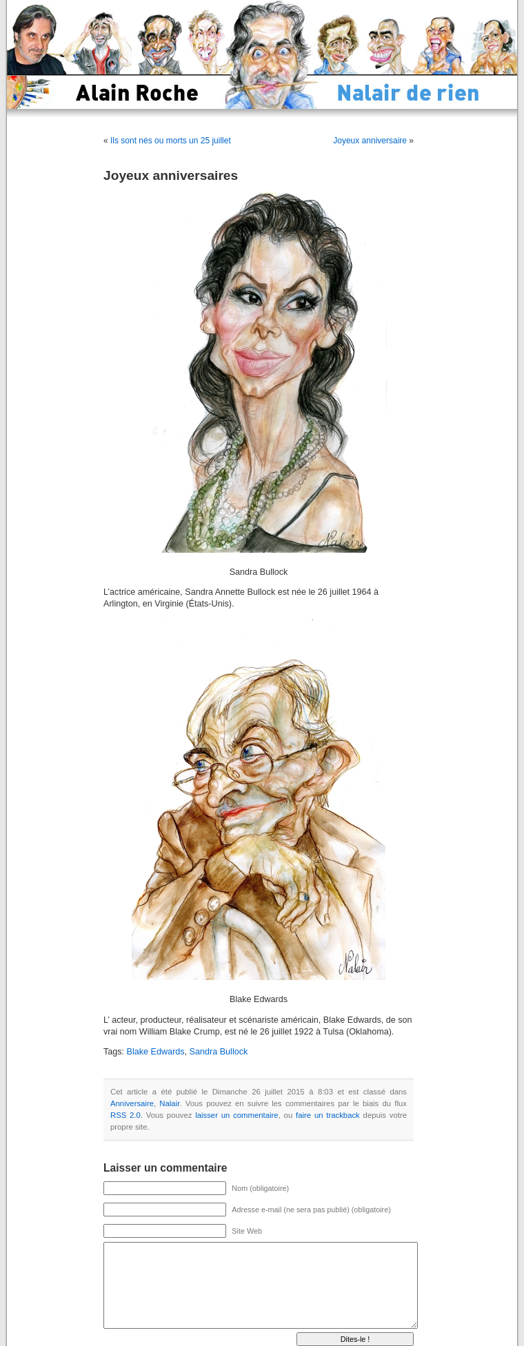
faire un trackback (328, 1115)
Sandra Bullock (219, 1052)
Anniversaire (132, 1103)
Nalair (169, 1103)
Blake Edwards (156, 1052)
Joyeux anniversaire (370, 140)
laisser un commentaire (236, 1115)
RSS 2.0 (125, 1115)
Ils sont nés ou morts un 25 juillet (170, 140)
